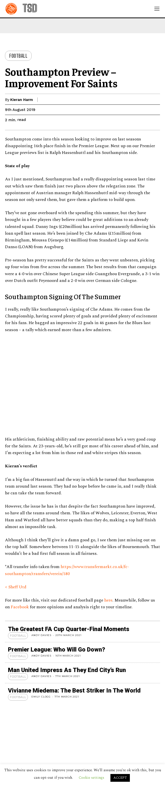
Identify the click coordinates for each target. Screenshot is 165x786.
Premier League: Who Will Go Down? (56, 649)
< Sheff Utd (15, 587)
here (108, 600)
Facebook (20, 607)
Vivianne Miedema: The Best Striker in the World (74, 690)
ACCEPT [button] (120, 777)
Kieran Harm (21, 99)
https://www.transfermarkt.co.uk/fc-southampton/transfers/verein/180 (67, 570)
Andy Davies (41, 635)
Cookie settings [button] (91, 778)
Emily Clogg (41, 696)
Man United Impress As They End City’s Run (67, 670)
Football (18, 55)
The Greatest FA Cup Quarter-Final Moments (68, 629)
